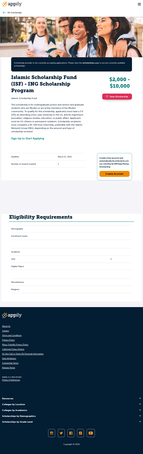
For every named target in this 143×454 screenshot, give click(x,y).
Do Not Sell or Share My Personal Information (23, 354)
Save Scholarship (117, 96)
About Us (6, 326)
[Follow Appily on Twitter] (61, 433)
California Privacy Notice (13, 349)
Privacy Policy (8, 340)
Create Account (114, 173)
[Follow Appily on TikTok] (80, 433)
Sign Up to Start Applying (27, 138)
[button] (108, 96)
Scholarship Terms (10, 363)
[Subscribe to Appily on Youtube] (91, 433)
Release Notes (8, 367)
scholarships (88, 63)
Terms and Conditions (12, 335)
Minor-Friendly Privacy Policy (15, 344)
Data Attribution (9, 358)
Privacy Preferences (11, 380)
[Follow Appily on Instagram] (51, 433)
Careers (5, 331)
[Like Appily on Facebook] (70, 433)
